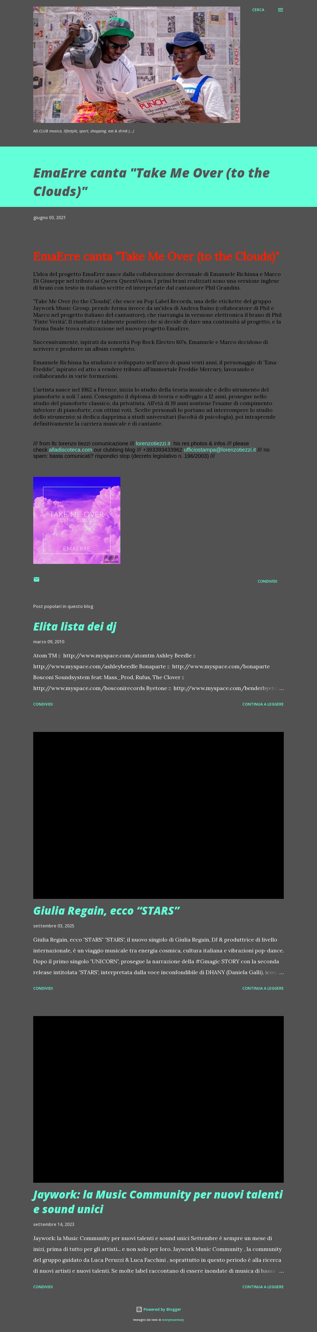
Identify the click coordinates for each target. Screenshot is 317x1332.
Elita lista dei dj (74, 626)
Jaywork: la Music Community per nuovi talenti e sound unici (158, 1201)
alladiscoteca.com (70, 450)
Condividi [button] (267, 581)
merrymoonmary (173, 1320)
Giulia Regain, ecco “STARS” (106, 910)
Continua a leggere (263, 704)
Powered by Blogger (158, 1309)
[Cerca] (258, 10)
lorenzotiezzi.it (153, 443)
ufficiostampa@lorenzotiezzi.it (220, 450)
